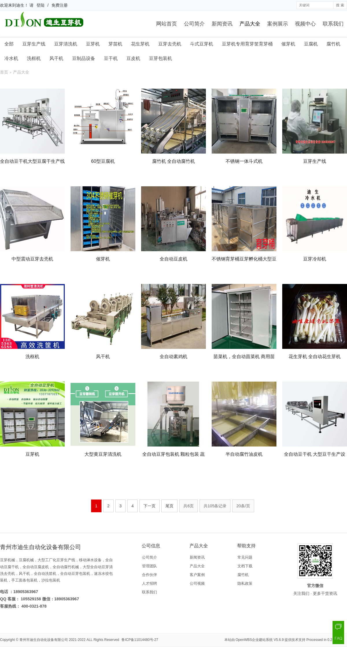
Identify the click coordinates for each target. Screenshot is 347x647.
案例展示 (277, 24)
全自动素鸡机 (173, 356)
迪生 (20, 5)
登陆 (40, 5)
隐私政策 (244, 583)
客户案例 (197, 575)
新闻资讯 (222, 24)
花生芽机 (140, 43)
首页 (4, 72)
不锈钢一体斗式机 (244, 161)
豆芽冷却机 (314, 258)
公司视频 (197, 583)
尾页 (169, 506)
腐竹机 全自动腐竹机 (173, 161)
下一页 (149, 506)
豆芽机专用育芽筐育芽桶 (247, 43)
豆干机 (111, 58)
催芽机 (288, 43)
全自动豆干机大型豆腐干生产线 (32, 161)
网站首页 (166, 24)
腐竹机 (333, 43)
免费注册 (59, 5)
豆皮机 (133, 58)
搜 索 (340, 5)
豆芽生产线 (33, 43)
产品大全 (249, 24)
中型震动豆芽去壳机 (32, 258)
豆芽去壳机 (169, 43)
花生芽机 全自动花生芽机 (315, 356)
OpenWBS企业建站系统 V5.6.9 (260, 640)
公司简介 (194, 24)
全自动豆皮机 (173, 258)
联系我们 (333, 24)
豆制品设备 (83, 58)
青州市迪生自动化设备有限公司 (43, 640)
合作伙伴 (149, 575)
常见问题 (244, 557)
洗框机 (34, 58)
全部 (9, 43)
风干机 (56, 58)
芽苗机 (115, 43)
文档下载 (244, 566)
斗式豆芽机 (201, 43)
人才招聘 (149, 583)
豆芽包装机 (160, 58)
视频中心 (305, 24)
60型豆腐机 (103, 161)
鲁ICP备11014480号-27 (139, 640)
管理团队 (149, 566)
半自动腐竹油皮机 (244, 454)
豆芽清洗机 (65, 43)
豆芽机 (93, 43)
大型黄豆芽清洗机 (102, 454)
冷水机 (11, 58)
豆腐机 (311, 43)
